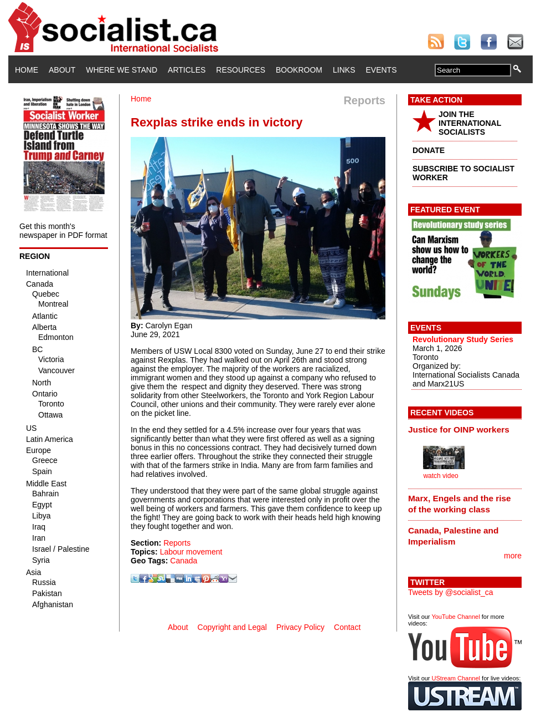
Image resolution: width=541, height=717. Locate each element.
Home (26, 69)
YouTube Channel (455, 616)
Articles (186, 69)
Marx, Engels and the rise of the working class (459, 504)
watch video (440, 476)
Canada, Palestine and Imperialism (453, 536)
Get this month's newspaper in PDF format (63, 231)
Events (380, 69)
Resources (240, 69)
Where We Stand (121, 69)
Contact (347, 627)
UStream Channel (456, 678)
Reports (176, 542)
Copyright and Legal (232, 627)
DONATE (429, 150)
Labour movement (191, 551)
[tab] (465, 429)
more (513, 555)
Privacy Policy (300, 627)
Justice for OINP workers (458, 429)
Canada (183, 560)
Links (344, 69)
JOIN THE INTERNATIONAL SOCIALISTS (470, 123)
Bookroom (299, 69)
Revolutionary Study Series (463, 339)
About (62, 69)
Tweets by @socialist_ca (450, 592)
